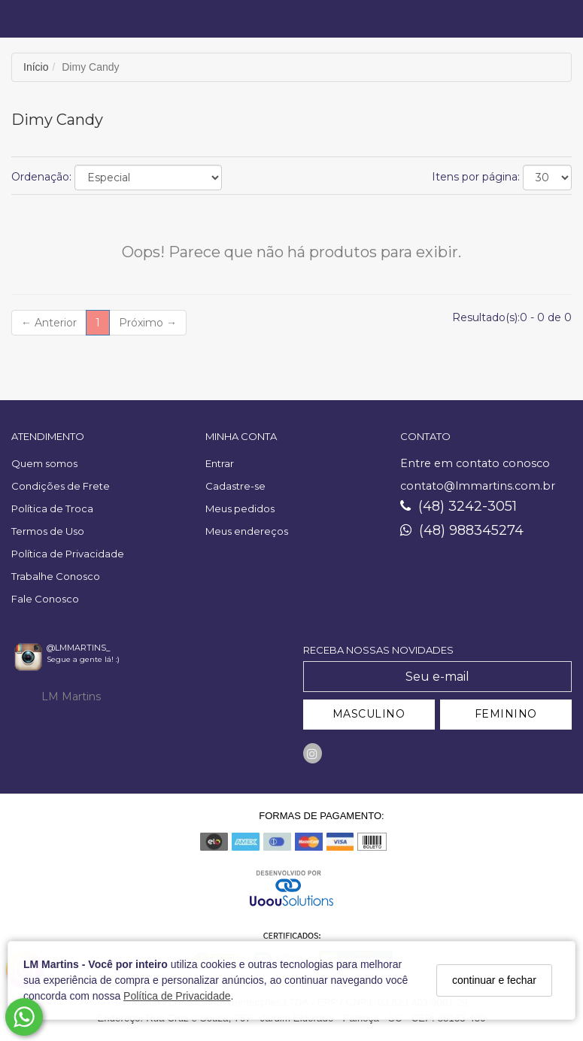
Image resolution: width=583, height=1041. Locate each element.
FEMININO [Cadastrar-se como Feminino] (506, 714)
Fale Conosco (45, 599)
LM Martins (71, 696)
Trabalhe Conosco (55, 576)
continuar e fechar (494, 980)
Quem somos (44, 463)
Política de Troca (52, 508)
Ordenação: (41, 177)
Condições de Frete (60, 486)
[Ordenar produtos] (148, 177)
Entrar (219, 463)
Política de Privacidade (176, 996)
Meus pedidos (240, 508)
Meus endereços (246, 531)
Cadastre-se (235, 486)
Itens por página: (476, 177)
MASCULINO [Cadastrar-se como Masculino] (368, 714)
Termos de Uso (47, 531)
